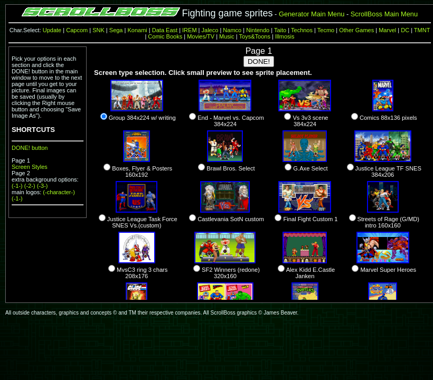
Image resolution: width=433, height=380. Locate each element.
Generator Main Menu (311, 14)
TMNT (422, 30)
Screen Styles (30, 167)
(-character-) (59, 192)
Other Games (356, 30)
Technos (302, 30)
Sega (116, 30)
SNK (98, 30)
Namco (232, 30)
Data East (164, 30)
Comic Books (165, 36)
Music (226, 36)
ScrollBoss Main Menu (384, 14)
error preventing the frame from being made (258, 173)
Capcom (77, 30)
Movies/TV (200, 36)
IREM (189, 30)
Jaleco (210, 30)
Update (52, 30)
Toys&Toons (254, 36)
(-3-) (42, 186)
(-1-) (17, 186)
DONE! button (30, 148)
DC (405, 30)
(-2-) (29, 186)
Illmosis (285, 36)
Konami (137, 30)
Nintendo (257, 30)
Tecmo (325, 30)
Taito (280, 30)
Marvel (387, 30)
